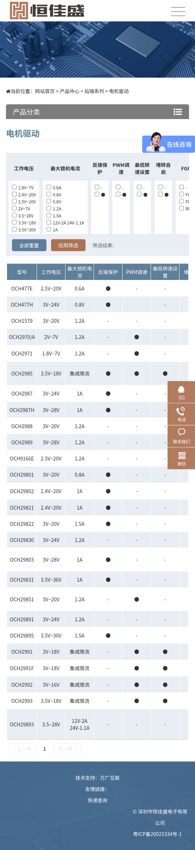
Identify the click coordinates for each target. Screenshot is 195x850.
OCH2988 (22, 426)
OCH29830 (22, 539)
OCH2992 (22, 684)
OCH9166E (22, 458)
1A (52, 230)
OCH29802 (22, 491)
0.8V (53, 201)
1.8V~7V (23, 187)
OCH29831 (22, 579)
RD (185, 208)
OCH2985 (22, 373)
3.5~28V (23, 215)
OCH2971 (22, 353)
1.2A (53, 208)
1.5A (53, 215)
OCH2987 (22, 393)
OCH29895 (22, 635)
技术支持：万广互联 (97, 777)
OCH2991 (22, 651)
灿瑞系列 (94, 90)
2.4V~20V (24, 194)
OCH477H (22, 304)
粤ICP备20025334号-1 (157, 833)
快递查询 (97, 800)
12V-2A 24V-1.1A (65, 222)
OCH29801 (22, 474)
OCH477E (22, 288)
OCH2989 (22, 442)
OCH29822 (22, 523)
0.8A (53, 194)
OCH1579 (22, 320)
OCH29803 (22, 559)
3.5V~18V (24, 222)
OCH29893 (22, 724)
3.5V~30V (24, 230)
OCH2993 (22, 700)
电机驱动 (119, 90)
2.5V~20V (24, 201)
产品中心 (70, 90)
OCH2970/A (22, 336)
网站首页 (45, 90)
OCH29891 (22, 619)
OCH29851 (22, 599)
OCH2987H (22, 409)
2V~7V (21, 208)
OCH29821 (22, 507)
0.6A (53, 187)
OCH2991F (22, 668)
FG (185, 194)
